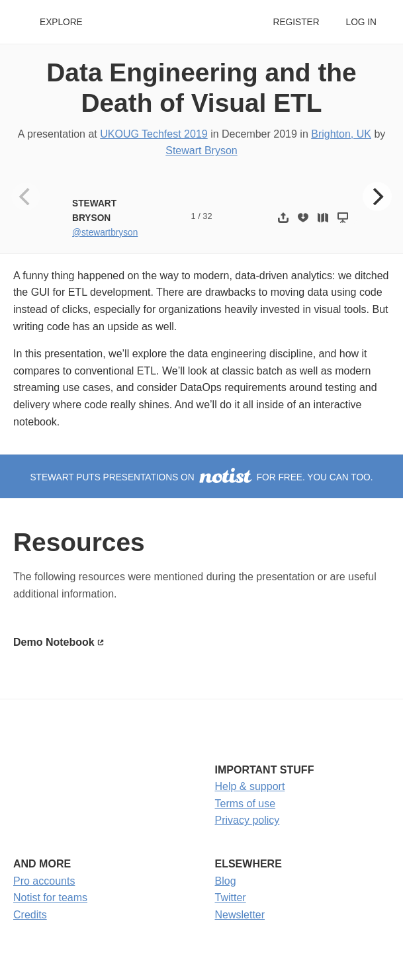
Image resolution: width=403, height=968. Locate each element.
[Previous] (25, 196)
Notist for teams (50, 897)
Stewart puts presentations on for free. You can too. (201, 477)
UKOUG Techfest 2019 (153, 134)
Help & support (250, 786)
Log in (361, 22)
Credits (30, 914)
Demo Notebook (54, 642)
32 (207, 216)
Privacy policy (247, 820)
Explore (61, 22)
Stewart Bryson (201, 150)
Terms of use (245, 803)
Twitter (230, 897)
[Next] (377, 196)
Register (296, 22)
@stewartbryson (105, 233)
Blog (225, 881)
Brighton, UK (341, 134)
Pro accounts (44, 881)
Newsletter (240, 914)
